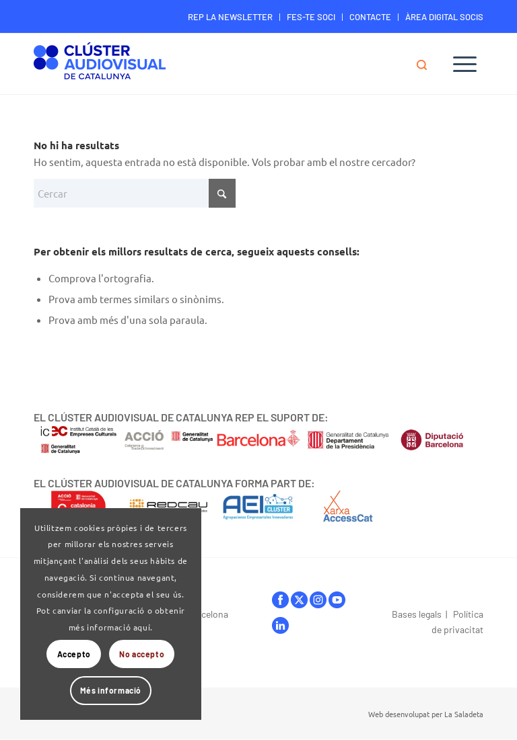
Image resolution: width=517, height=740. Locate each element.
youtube (337, 599)
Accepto (74, 654)
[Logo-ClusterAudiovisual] (100, 65)
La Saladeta (463, 713)
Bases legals (417, 614)
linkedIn (280, 625)
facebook (280, 599)
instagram (318, 599)
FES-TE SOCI (311, 16)
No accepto (141, 654)
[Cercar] (428, 64)
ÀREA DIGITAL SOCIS (444, 16)
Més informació (110, 690)
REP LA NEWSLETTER (230, 16)
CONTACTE (370, 16)
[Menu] (464, 64)
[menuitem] (230, 17)
